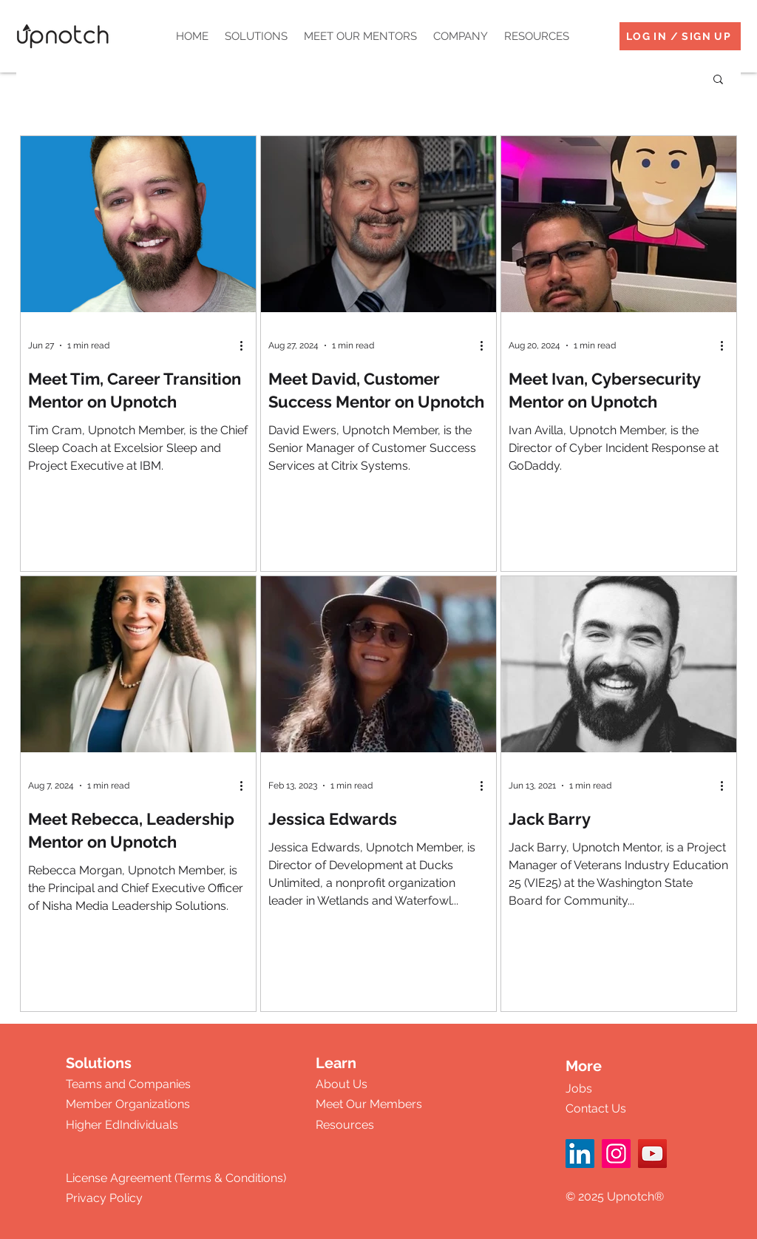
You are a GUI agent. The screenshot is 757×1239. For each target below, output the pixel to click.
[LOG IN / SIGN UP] (680, 36)
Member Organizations (128, 1104)
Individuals (149, 1125)
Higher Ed (93, 1125)
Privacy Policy (104, 1198)
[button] (256, 36)
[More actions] (246, 345)
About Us (341, 1084)
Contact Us (596, 1108)
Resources (345, 1125)
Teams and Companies (128, 1084)
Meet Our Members (369, 1104)
